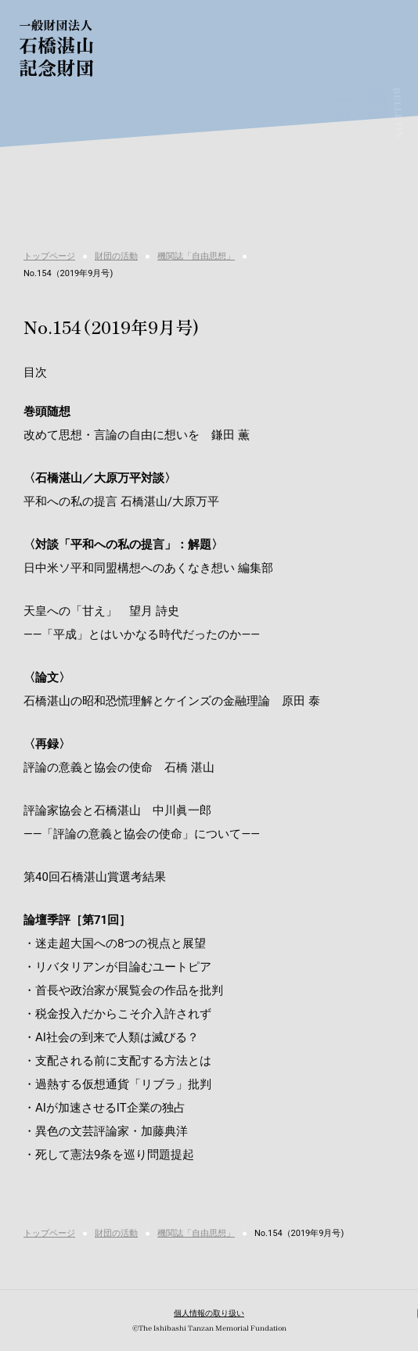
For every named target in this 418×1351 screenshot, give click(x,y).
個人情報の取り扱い (209, 1313)
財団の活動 (116, 256)
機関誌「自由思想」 (196, 256)
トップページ (49, 256)
